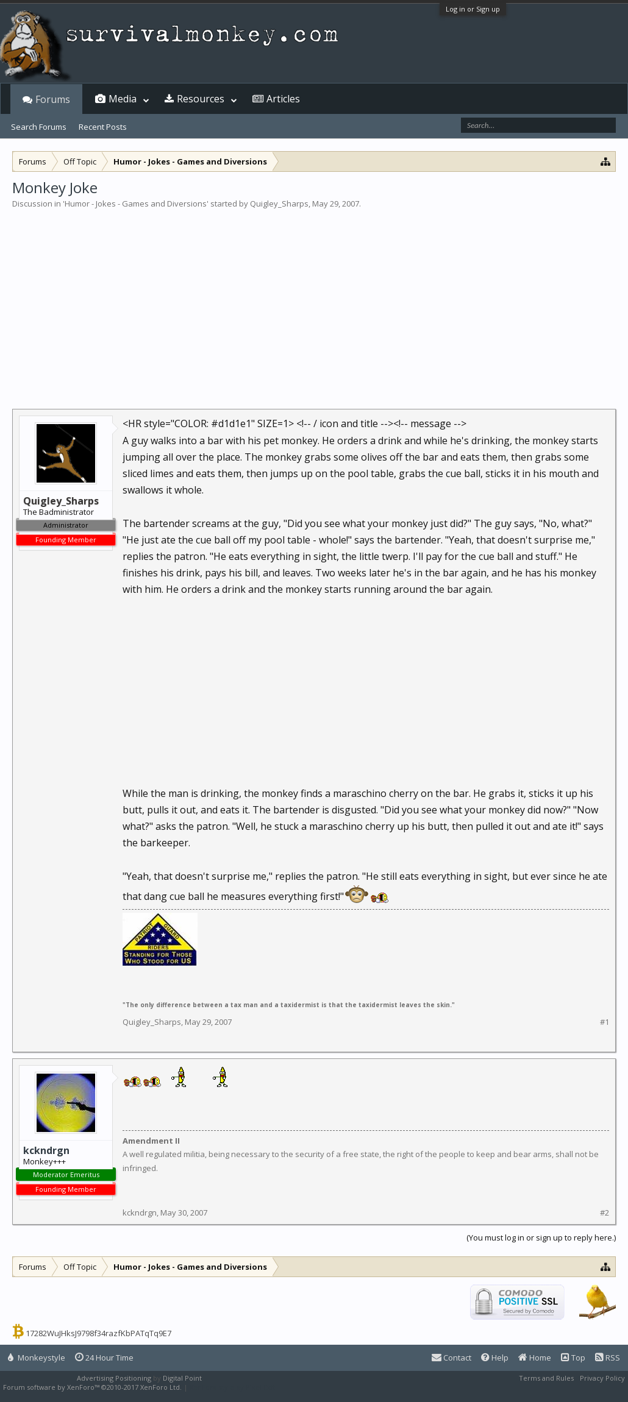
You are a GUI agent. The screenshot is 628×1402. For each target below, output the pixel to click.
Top (573, 1357)
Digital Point (182, 1378)
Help (494, 1357)
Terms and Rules (546, 1378)
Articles (283, 98)
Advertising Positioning (114, 1378)
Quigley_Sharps (279, 203)
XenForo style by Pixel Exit (232, 1387)
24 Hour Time (104, 1357)
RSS (607, 1357)
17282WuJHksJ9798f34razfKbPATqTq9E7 (98, 1333)
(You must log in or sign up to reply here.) (541, 1237)
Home (534, 1357)
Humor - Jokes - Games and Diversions (136, 203)
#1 (604, 1022)
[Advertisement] (314, 301)
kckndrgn (46, 1150)
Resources (200, 98)
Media (123, 98)
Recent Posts (103, 126)
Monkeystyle (36, 1357)
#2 (604, 1213)
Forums (52, 99)
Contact (451, 1357)
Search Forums (38, 126)
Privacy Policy (602, 1378)
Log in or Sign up (473, 8)
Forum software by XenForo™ (92, 1387)
